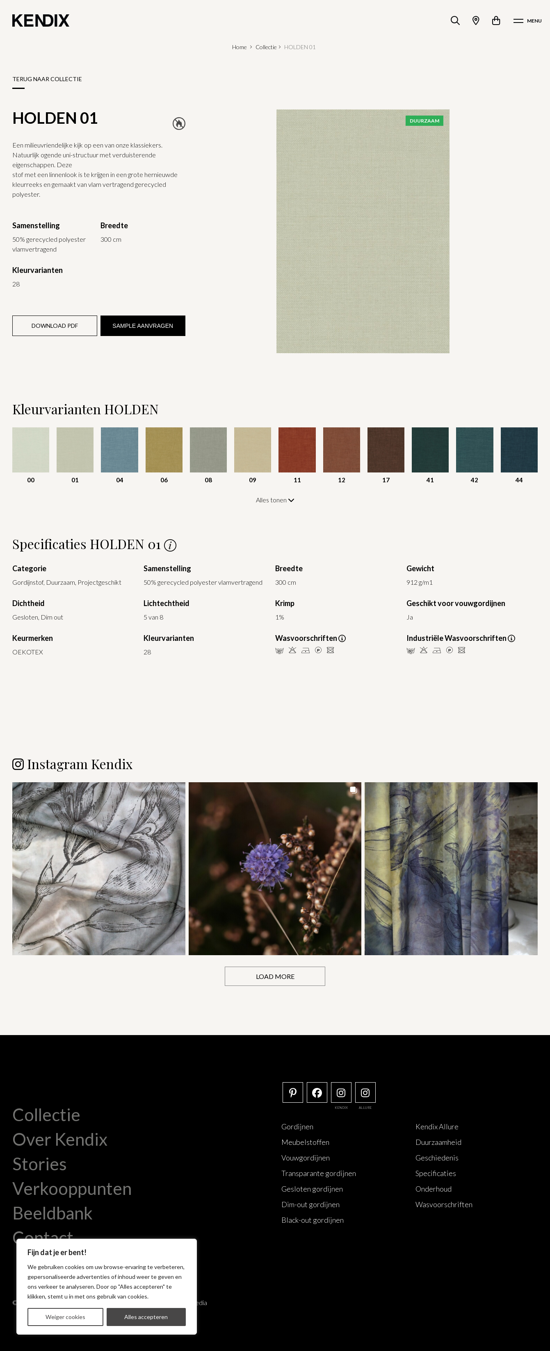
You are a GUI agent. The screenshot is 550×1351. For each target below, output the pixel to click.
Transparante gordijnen (318, 1172)
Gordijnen (297, 1126)
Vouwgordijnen (305, 1157)
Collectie (266, 46)
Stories (39, 1163)
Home (239, 46)
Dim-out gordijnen (310, 1203)
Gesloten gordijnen (312, 1188)
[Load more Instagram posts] (275, 975)
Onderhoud (433, 1188)
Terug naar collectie (47, 78)
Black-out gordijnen (312, 1219)
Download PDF (55, 325)
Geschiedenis (437, 1157)
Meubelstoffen (305, 1141)
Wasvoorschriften (443, 1203)
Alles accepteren (146, 1316)
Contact (42, 1237)
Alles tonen (275, 500)
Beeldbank (52, 1212)
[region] (106, 1287)
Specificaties (435, 1172)
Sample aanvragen (142, 325)
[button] (98, 868)
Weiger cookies (65, 1316)
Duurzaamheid (438, 1141)
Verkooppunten (72, 1188)
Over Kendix (59, 1138)
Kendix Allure (437, 1126)
